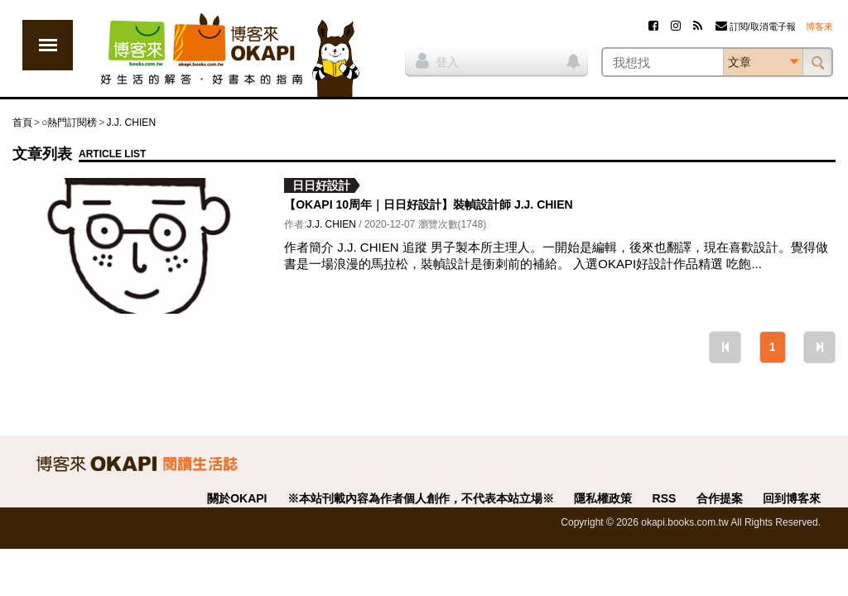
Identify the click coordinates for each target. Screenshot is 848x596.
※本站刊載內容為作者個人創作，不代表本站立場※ (420, 498)
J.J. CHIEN (131, 122)
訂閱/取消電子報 (756, 26)
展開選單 (47, 45)
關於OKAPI (237, 498)
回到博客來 (792, 498)
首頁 (22, 122)
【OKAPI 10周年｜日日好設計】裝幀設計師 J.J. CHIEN (428, 204)
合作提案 (719, 498)
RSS (665, 498)
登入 (437, 60)
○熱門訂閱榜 (69, 122)
